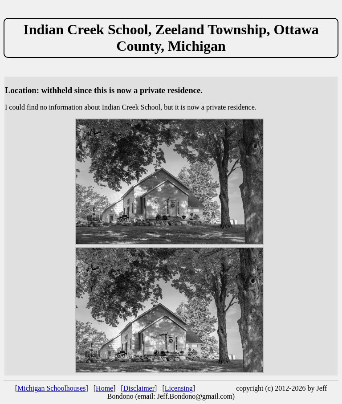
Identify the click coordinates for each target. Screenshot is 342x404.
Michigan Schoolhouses (51, 388)
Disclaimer (139, 388)
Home (104, 388)
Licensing (179, 388)
